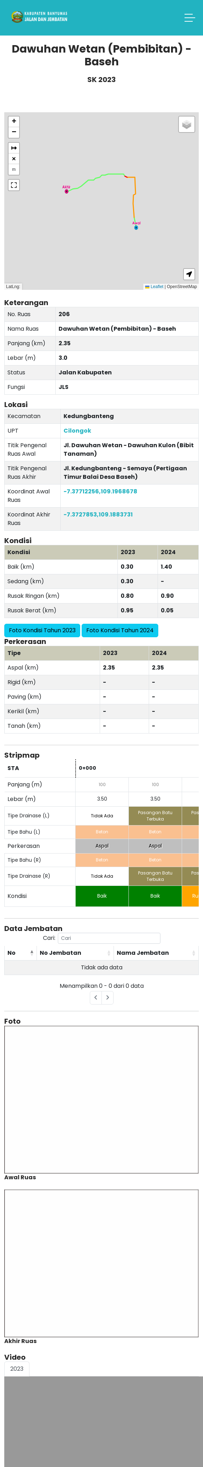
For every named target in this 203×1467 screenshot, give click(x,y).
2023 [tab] (16, 1369)
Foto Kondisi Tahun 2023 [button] (42, 630)
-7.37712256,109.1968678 (100, 491)
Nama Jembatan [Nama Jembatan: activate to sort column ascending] (143, 953)
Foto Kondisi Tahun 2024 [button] (120, 630)
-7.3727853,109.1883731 (98, 514)
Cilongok (77, 431)
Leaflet (154, 286)
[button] (136, 225)
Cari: (101, 938)
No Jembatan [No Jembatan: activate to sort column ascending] (60, 953)
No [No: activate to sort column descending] (11, 953)
